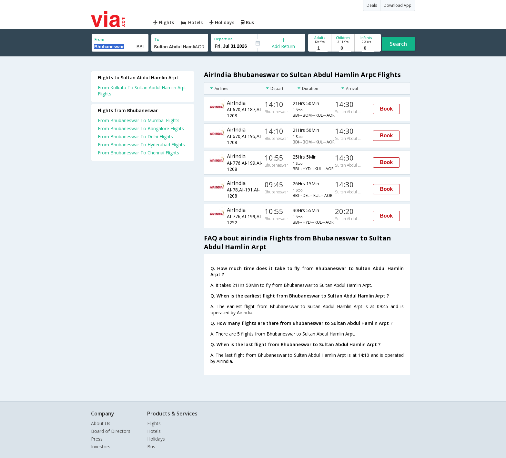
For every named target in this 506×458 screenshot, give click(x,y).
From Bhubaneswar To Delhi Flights (135, 136)
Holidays (156, 439)
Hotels (154, 431)
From (99, 39)
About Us (100, 423)
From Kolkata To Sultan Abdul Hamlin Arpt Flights (142, 90)
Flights (154, 423)
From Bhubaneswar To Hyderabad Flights (141, 144)
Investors (100, 446)
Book (386, 109)
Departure (223, 38)
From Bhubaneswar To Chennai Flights (138, 153)
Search (398, 43)
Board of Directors (110, 431)
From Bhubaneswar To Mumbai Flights (138, 120)
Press (97, 439)
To (156, 39)
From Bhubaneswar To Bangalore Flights (141, 128)
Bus (151, 446)
